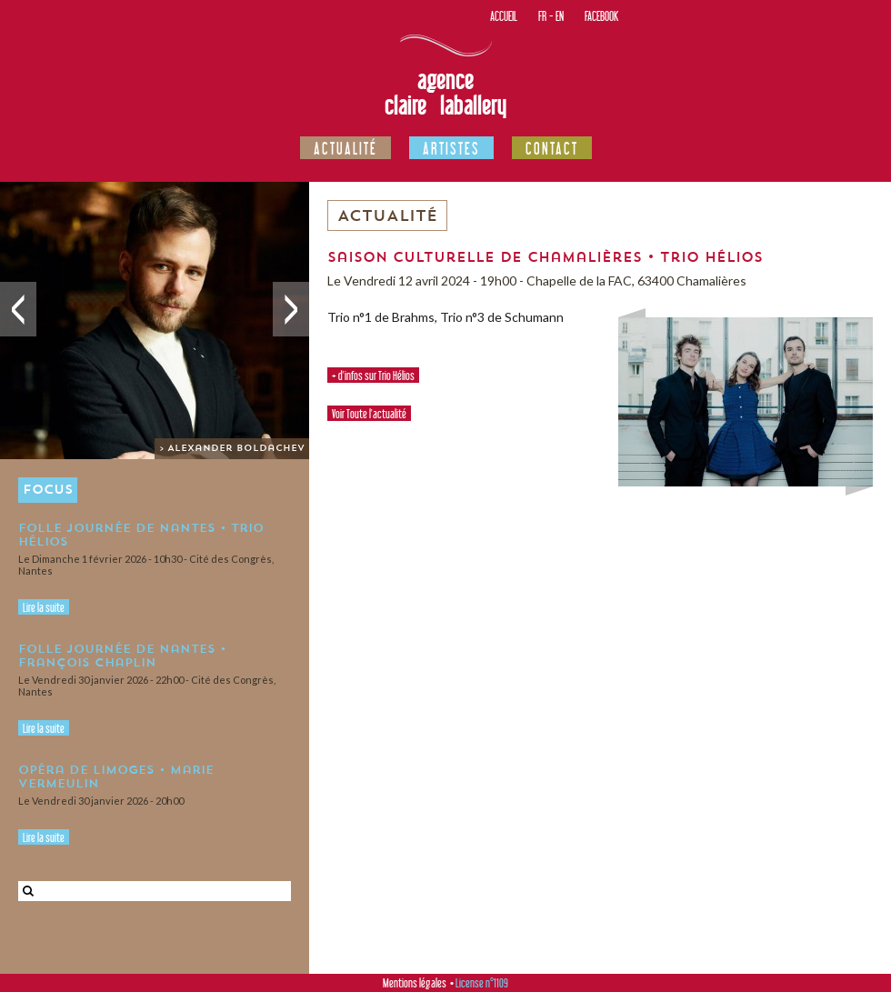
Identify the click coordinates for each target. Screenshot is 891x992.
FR (542, 16)
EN (560, 16)
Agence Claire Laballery (445, 92)
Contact (552, 148)
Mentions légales (414, 983)
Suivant (291, 309)
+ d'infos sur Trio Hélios (373, 375)
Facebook (601, 16)
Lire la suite (44, 607)
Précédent (18, 309)
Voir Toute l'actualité (369, 413)
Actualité (345, 148)
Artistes (451, 148)
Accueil (503, 16)
